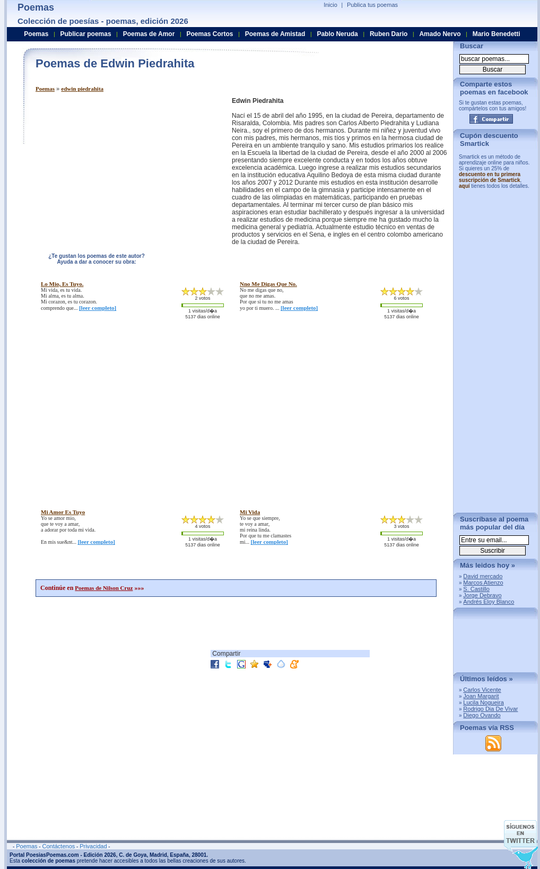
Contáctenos (58, 846)
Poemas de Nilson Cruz (104, 588)
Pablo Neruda (337, 34)
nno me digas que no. (268, 284)
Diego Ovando (481, 715)
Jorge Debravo (482, 595)
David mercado (482, 576)
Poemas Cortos (209, 34)
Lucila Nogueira (483, 702)
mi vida (250, 512)
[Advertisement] (125, 171)
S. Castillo (476, 589)
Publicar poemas (85, 34)
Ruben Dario (388, 34)
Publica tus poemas (372, 5)
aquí (464, 186)
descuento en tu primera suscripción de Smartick (489, 177)
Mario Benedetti (496, 34)
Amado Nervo (439, 34)
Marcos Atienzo (483, 582)
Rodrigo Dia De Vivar (490, 709)
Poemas (45, 88)
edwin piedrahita (82, 88)
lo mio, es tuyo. (62, 284)
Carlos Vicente (482, 689)
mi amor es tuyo (63, 512)
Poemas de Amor (149, 34)
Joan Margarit (481, 696)
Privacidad (93, 846)
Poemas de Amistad (275, 34)
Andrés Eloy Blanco (488, 601)
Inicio (330, 5)
